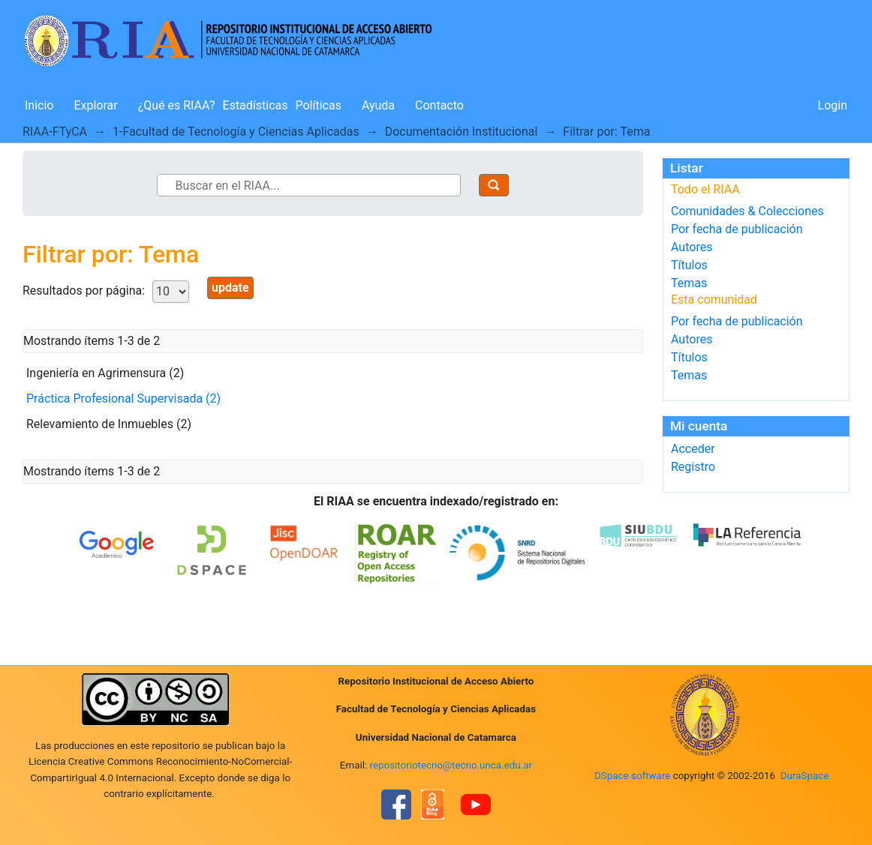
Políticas (318, 105)
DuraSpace (804, 775)
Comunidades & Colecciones (747, 211)
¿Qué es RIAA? (176, 105)
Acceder (693, 449)
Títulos (689, 265)
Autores (691, 247)
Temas (689, 283)
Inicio (39, 105)
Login (832, 105)
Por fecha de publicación (737, 229)
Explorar (95, 105)
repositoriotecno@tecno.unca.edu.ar (451, 765)
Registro (693, 467)
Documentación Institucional (461, 131)
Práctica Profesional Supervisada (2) (123, 398)
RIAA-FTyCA (55, 131)
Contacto (439, 105)
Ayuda (378, 105)
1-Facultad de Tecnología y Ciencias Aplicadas (236, 131)
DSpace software (632, 775)
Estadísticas (255, 105)
